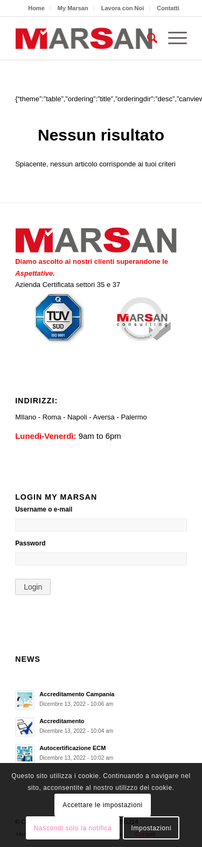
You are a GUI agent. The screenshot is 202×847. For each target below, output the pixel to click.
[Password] (101, 558)
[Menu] (172, 38)
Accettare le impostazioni (102, 805)
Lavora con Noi (122, 8)
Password (30, 543)
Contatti (168, 8)
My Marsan (73, 8)
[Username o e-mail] (101, 525)
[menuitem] (37, 8)
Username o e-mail (43, 509)
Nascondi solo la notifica (73, 828)
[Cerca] (146, 38)
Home (36, 8)
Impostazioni (151, 828)
